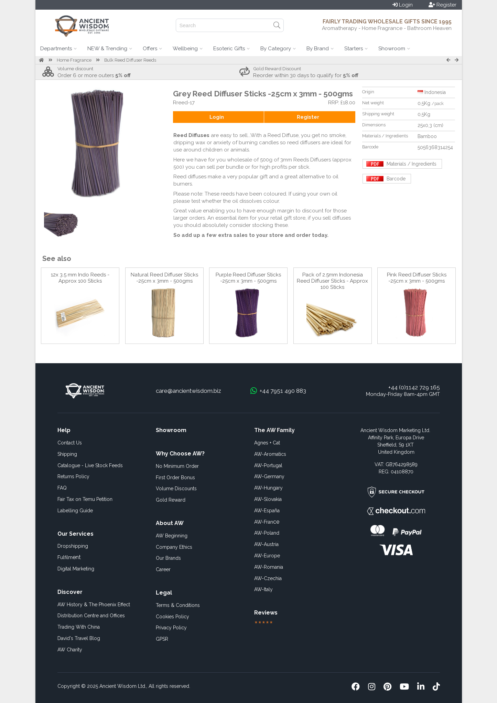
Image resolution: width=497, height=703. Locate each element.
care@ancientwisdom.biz (188, 390)
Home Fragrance (74, 60)
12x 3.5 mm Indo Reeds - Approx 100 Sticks (80, 278)
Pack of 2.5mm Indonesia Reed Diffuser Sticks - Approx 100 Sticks (332, 281)
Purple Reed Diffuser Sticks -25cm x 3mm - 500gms (248, 278)
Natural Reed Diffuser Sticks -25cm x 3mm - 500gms (164, 278)
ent (69, 557)
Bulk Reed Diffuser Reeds (130, 60)
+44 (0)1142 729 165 (414, 387)
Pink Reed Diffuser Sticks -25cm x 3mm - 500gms (416, 278)
